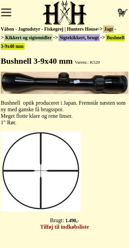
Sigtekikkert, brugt (79, 37)
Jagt (108, 29)
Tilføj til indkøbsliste (64, 227)
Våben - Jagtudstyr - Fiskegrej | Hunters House (49, 29)
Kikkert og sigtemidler (28, 37)
